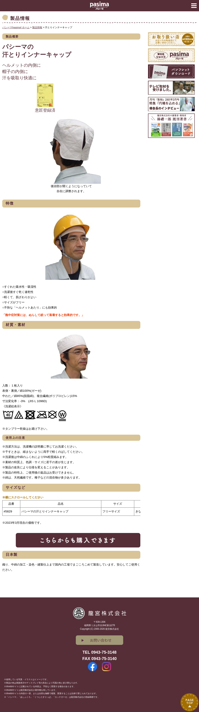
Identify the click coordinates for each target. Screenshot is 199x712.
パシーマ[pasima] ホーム (16, 27)
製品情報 (37, 27)
